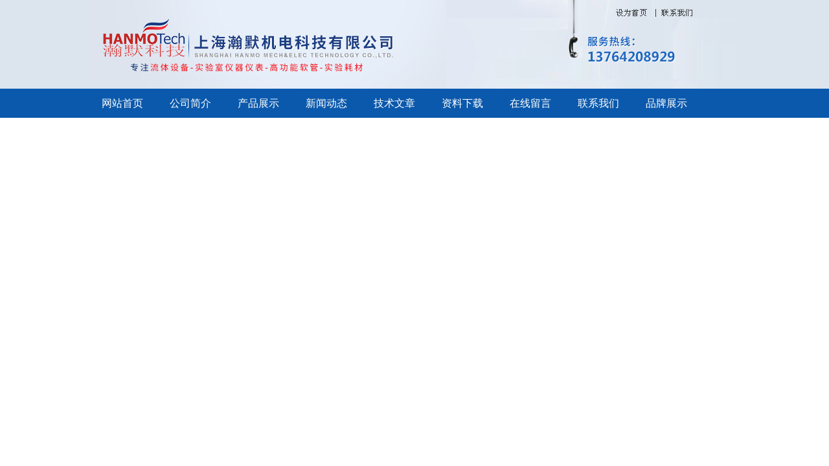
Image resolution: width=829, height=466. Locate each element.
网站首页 (122, 103)
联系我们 (598, 103)
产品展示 (258, 103)
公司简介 (190, 103)
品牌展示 (666, 103)
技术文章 (394, 103)
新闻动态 (326, 103)
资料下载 (462, 103)
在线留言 (530, 103)
